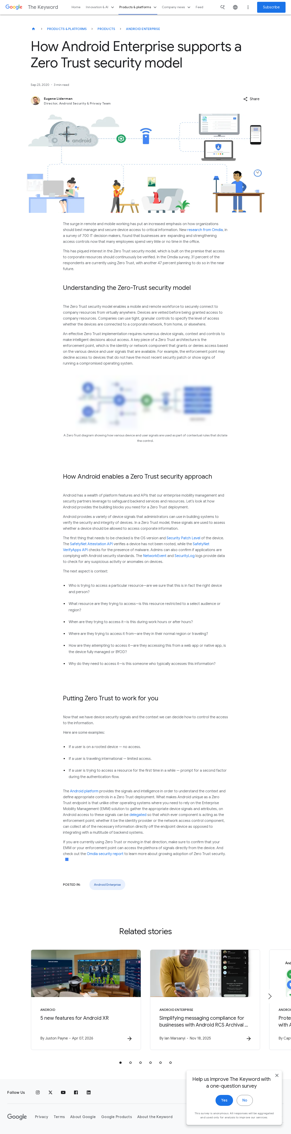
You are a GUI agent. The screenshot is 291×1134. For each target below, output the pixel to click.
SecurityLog (185, 556)
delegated (137, 815)
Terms (59, 1117)
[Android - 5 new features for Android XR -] (86, 1000)
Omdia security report (105, 854)
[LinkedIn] (88, 1092)
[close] (277, 1082)
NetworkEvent (154, 556)
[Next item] (269, 996)
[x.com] (50, 1092)
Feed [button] (199, 7)
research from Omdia (205, 230)
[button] (251, 99)
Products (106, 29)
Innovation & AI (100, 7)
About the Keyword (155, 1117)
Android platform (84, 791)
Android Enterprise (143, 29)
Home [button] (76, 7)
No (244, 1106)
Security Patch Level (183, 538)
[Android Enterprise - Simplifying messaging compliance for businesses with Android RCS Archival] (205, 1000)
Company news (177, 7)
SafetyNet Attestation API (91, 544)
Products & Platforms (67, 29)
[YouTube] (63, 1092)
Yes (224, 1106)
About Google (83, 1117)
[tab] (120, 1063)
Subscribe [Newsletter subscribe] (271, 7)
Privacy (41, 1117)
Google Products (116, 1117)
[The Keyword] (33, 28)
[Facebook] (75, 1092)
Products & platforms (138, 7)
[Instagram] (37, 1092)
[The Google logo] (17, 1117)
